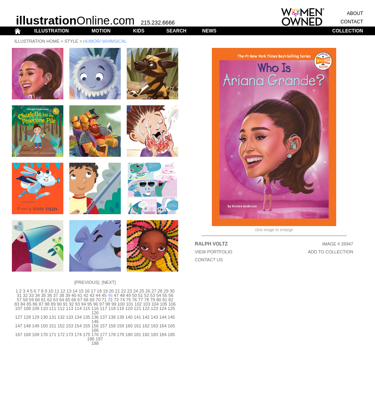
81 (164, 299)
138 (112, 317)
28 (160, 291)
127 (18, 317)
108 (26, 308)
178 (112, 334)
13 (69, 291)
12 (63, 291)
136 (95, 317)
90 (59, 304)
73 (116, 299)
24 (135, 291)
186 (90, 339)
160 (129, 325)
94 (83, 304)
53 (152, 295)
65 (67, 299)
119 (120, 308)
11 (56, 291)
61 (43, 299)
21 (117, 291)
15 (81, 291)
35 (43, 295)
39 (67, 295)
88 (47, 304)
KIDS (139, 31)
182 (145, 334)
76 (134, 299)
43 (91, 295)
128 (26, 317)
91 (65, 304)
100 (121, 304)
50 (134, 295)
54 (158, 295)
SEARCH (176, 31)
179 (120, 334)
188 (95, 343)
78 (146, 299)
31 (19, 295)
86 (34, 304)
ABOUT (355, 13)
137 (103, 317)
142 (145, 317)
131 (52, 317)
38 (61, 295)
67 (80, 299)
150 (44, 325)
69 (91, 299)
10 (50, 291)
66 (73, 299)
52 (146, 295)
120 (129, 308)
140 (129, 317)
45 (104, 295)
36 (49, 295)
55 (164, 295)
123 (154, 308)
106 (171, 304)
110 (44, 308)
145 (171, 317)
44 (98, 295)
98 (107, 304)
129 (35, 317)
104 (154, 304)
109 (35, 308)
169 (35, 334)
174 (78, 334)
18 (99, 291)
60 (37, 299)
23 (129, 291)
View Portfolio (213, 251)
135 (86, 317)
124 (162, 308)
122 (145, 308)
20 (111, 291)
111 (52, 308)
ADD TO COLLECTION (330, 251)
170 (44, 334)
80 (158, 299)
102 (138, 304)
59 (31, 299)
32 (25, 295)
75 (128, 299)
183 (154, 334)
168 (26, 334)
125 (171, 308)
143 (154, 317)
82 (170, 299)
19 (105, 291)
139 (120, 317)
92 (71, 304)
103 (146, 304)
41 (80, 295)
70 (98, 299)
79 (152, 299)
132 (61, 317)
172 (61, 334)
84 (23, 304)
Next (108, 282)
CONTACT (352, 22)
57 (19, 299)
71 (104, 299)
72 (110, 299)
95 (89, 304)
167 (18, 334)
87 (41, 304)
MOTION (100, 31)
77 (140, 299)
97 (101, 304)
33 (31, 295)
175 (86, 334)
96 (95, 304)
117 (103, 308)
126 (95, 312)
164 (162, 325)
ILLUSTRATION (51, 31)
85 (29, 304)
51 (140, 295)
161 (137, 325)
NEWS (209, 31)
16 (87, 291)
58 (25, 299)
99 (113, 304)
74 (122, 299)
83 (16, 304)
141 (137, 317)
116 (95, 308)
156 (95, 325)
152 (61, 325)
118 (112, 308)
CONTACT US (209, 259)
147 (18, 325)
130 (44, 317)
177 (103, 334)
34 (37, 295)
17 (93, 291)
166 (95, 330)
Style (71, 41)
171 (52, 334)
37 (55, 295)
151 (52, 325)
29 (166, 291)
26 (147, 291)
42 (86, 295)
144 (162, 317)
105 (163, 304)
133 (69, 317)
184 (162, 334)
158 (112, 325)
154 (78, 325)
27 (153, 291)
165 (171, 325)
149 (35, 325)
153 (69, 325)
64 (61, 299)
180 (129, 334)
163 (154, 325)
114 (78, 308)
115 (86, 308)
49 (128, 295)
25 (141, 291)
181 (137, 334)
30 (171, 291)
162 (145, 325)
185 (171, 334)
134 (78, 317)
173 (69, 334)
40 (73, 295)
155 (86, 325)
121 (137, 308)
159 (120, 325)
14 (74, 291)
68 (86, 299)
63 (55, 299)
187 (99, 339)
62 (49, 299)
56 (170, 295)
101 (129, 304)
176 (95, 334)
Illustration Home (36, 41)
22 (123, 291)
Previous (87, 282)
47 (116, 295)
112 (61, 308)
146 (95, 321)
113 (69, 308)
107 (18, 308)
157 (103, 325)
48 (122, 295)
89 (53, 304)
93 (77, 304)
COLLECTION (347, 31)
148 (26, 325)
